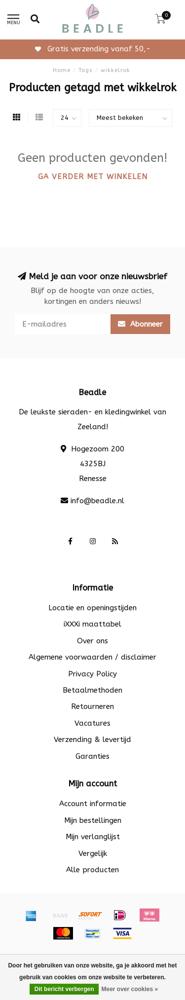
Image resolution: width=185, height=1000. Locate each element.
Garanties (92, 756)
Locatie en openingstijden (92, 607)
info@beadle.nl (97, 500)
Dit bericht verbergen (64, 989)
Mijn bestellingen (92, 820)
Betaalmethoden (92, 690)
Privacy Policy (92, 673)
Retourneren (92, 706)
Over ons (92, 640)
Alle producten (92, 869)
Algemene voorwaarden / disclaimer (92, 657)
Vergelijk (92, 853)
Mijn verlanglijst (93, 836)
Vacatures (92, 723)
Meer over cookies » (129, 989)
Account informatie (92, 803)
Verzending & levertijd (92, 739)
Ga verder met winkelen (93, 176)
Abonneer (140, 324)
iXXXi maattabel (92, 624)
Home (62, 70)
